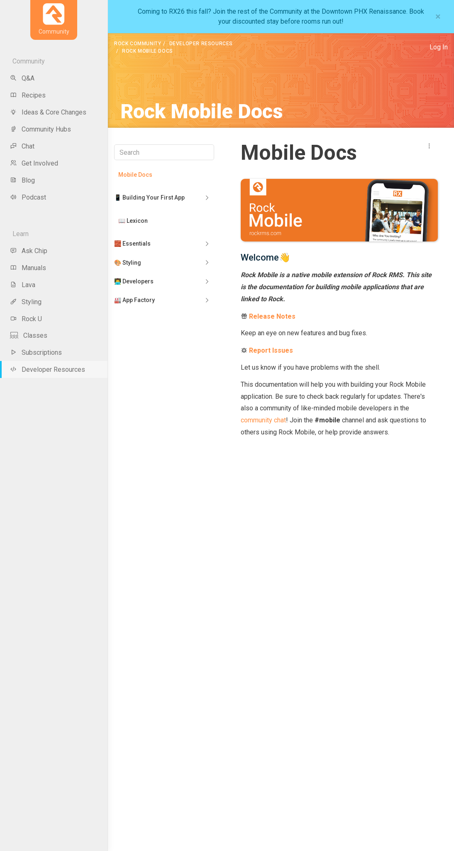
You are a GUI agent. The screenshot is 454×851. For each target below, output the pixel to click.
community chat (263, 420)
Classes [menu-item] (28, 335)
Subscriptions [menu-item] (36, 352)
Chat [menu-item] (22, 146)
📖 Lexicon (133, 220)
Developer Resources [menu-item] (47, 369)
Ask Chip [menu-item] (28, 251)
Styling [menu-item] (25, 302)
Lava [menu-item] (22, 285)
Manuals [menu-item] (28, 268)
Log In (439, 47)
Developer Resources (201, 43)
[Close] (438, 17)
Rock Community (137, 43)
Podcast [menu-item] (28, 197)
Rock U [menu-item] (26, 319)
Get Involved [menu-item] (34, 163)
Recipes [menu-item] (28, 95)
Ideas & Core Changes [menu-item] (48, 112)
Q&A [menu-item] (22, 78)
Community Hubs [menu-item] (40, 129)
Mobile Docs (135, 174)
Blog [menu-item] (22, 180)
